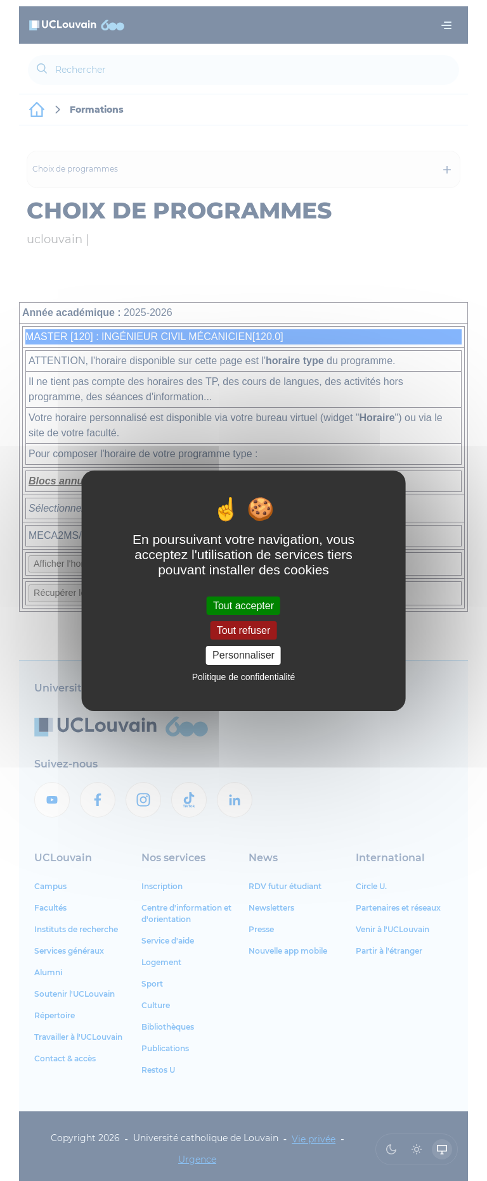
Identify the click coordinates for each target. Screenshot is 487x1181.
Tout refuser (243, 630)
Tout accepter (243, 605)
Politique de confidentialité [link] (243, 677)
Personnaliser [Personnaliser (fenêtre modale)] (243, 655)
